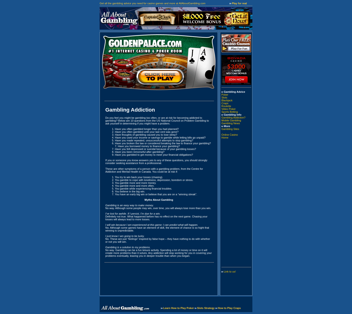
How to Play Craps (229, 308)
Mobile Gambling (231, 120)
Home (224, 137)
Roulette (226, 106)
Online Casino (229, 134)
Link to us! (230, 271)
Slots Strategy (206, 308)
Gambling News (230, 123)
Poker (224, 94)
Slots (224, 97)
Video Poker (228, 109)
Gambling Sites (230, 129)
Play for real (239, 3)
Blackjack (226, 100)
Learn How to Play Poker (179, 308)
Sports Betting (229, 111)
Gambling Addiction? (233, 117)
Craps (224, 103)
